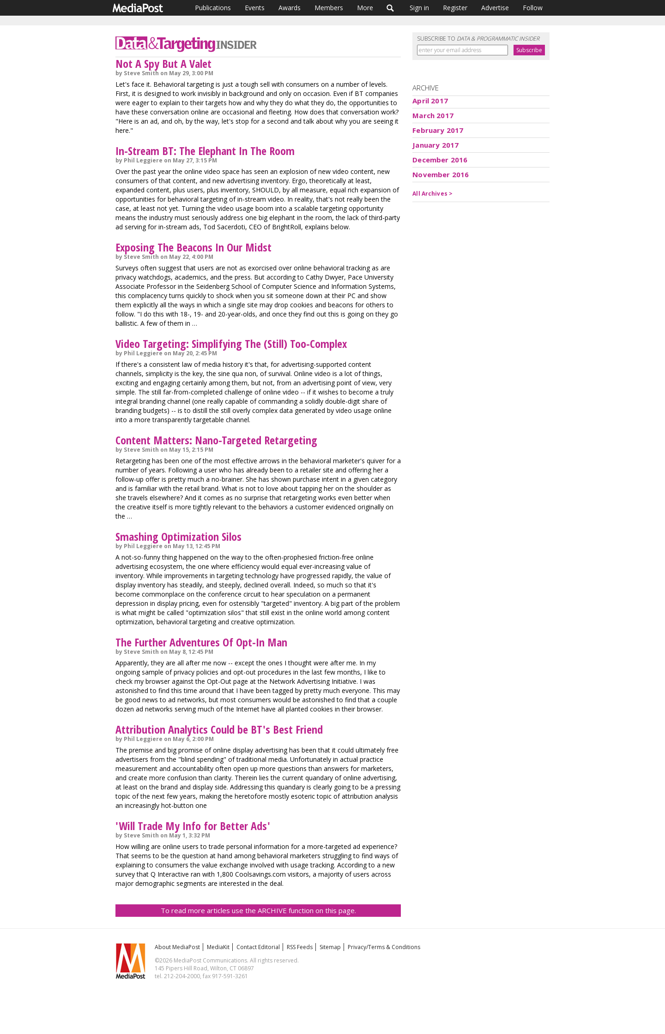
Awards (289, 7)
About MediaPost (177, 947)
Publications (213, 7)
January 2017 (435, 144)
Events (255, 7)
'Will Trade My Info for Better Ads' (192, 825)
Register (455, 7)
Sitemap (330, 947)
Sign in (419, 7)
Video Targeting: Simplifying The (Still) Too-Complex (231, 343)
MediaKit (218, 947)
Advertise (495, 7)
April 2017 (430, 100)
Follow (533, 7)
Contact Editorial (258, 947)
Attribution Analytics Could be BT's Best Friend (219, 729)
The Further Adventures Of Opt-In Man (201, 642)
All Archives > (432, 193)
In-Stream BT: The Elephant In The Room (205, 150)
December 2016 (439, 159)
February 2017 (437, 130)
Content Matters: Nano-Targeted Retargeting (216, 440)
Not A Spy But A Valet (163, 63)
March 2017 (432, 115)
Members (328, 7)
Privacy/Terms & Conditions (384, 947)
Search (390, 8)
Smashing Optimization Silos (178, 536)
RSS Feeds (300, 947)
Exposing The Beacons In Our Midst (193, 247)
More (365, 7)
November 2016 (440, 174)
